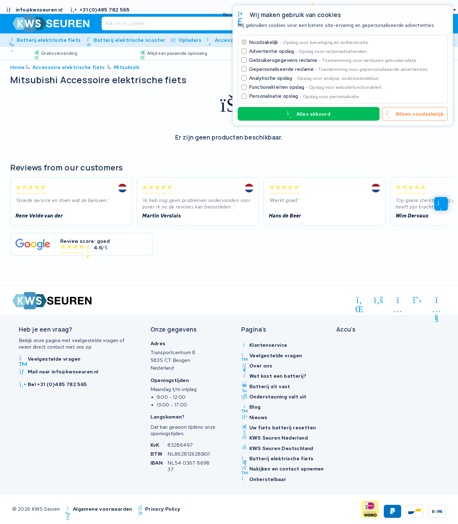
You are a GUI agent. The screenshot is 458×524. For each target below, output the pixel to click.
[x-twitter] (417, 300)
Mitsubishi (127, 67)
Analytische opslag (314, 78)
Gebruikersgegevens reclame (333, 60)
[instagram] (398, 301)
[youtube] (436, 301)
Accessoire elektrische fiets (68, 67)
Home (17, 67)
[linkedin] (359, 301)
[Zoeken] (215, 23)
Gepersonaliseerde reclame (338, 69)
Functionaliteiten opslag (316, 87)
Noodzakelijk (309, 42)
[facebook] (379, 300)
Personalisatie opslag (304, 96)
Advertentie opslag (308, 51)
